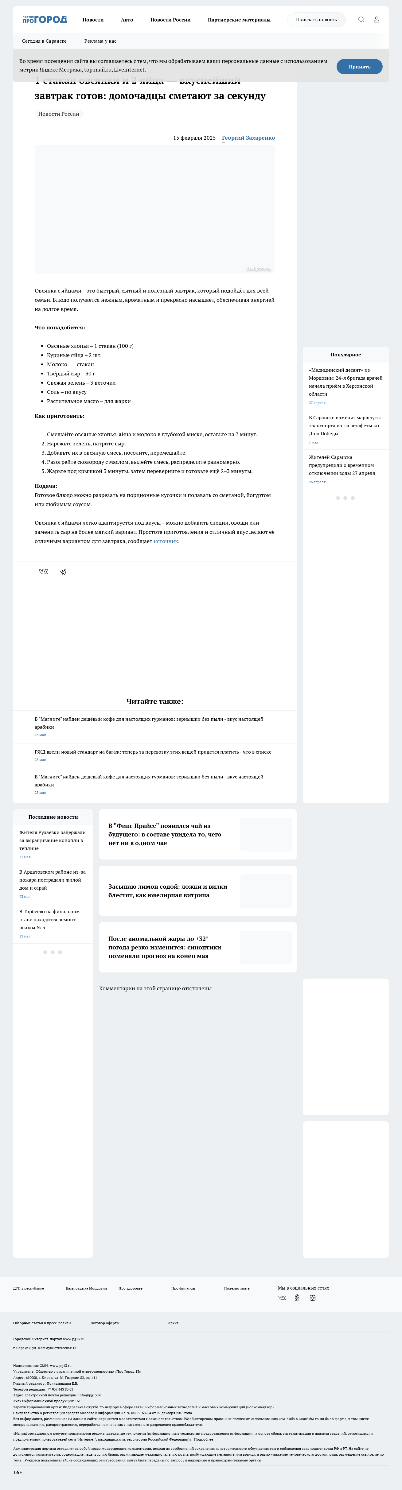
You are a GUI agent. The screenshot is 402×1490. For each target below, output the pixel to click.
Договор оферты (105, 1323)
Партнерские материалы (239, 20)
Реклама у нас (100, 41)
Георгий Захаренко (248, 137)
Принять (360, 67)
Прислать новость (316, 19)
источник (166, 541)
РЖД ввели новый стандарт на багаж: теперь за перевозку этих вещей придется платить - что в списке (155, 756)
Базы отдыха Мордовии (86, 1288)
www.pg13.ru (73, 1339)
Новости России (170, 20)
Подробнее (203, 1439)
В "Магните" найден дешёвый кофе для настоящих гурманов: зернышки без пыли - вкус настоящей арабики (155, 727)
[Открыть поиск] (361, 20)
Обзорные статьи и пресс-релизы (42, 1323)
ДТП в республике (28, 1288)
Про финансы (183, 1288)
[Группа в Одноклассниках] (297, 1298)
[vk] (44, 571)
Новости (93, 20)
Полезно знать (237, 1288)
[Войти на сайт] (376, 20)
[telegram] (65, 571)
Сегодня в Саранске (44, 41)
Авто (127, 20)
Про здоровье (130, 1288)
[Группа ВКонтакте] (282, 1298)
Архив (173, 1323)
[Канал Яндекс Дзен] (312, 1298)
